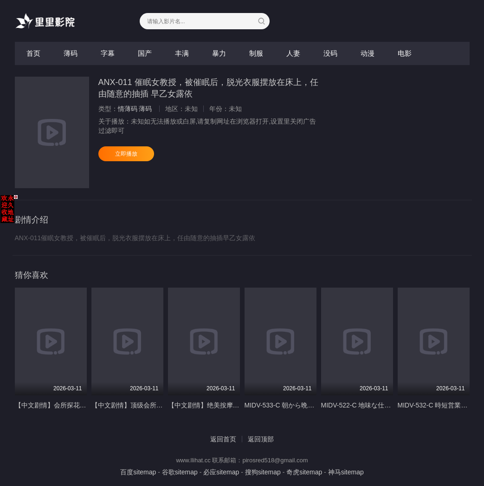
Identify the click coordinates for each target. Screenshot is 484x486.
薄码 (70, 53)
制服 (256, 53)
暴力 (219, 53)
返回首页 (223, 439)
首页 (33, 53)
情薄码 (127, 108)
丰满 (182, 53)
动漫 (367, 53)
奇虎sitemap (304, 472)
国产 (145, 53)
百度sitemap (138, 472)
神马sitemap (346, 472)
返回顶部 (261, 439)
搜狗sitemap (263, 472)
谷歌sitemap (180, 472)
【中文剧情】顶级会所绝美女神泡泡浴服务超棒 (159, 405)
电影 (405, 53)
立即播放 (126, 154)
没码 (330, 53)
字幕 (108, 53)
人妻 (293, 53)
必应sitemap (221, 472)
